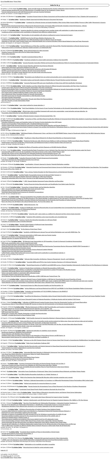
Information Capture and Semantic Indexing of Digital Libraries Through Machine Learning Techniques (48, 80)
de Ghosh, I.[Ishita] (6, 111)
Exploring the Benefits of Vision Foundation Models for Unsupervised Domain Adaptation (26, 91)
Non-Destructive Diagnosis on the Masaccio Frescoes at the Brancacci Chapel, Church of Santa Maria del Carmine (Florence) (36, 155)
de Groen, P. (4, 346)
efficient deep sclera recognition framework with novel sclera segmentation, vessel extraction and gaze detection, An (55, 111)
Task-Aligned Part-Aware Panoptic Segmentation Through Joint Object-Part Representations (27, 99)
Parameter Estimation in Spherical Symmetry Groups (16, 248)
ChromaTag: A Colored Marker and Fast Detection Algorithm (38, 187)
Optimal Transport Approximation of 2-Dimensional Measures (19, 209)
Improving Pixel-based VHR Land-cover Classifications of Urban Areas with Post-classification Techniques (53, 83)
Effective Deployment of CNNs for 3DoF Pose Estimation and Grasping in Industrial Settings (50, 307)
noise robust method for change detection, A (32, 105)
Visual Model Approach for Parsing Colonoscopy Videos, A (18, 359)
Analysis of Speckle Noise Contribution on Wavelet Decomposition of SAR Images (41, 268)
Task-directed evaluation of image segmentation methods (18, 226)
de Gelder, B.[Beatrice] (7, 60)
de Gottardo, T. (5, 197)
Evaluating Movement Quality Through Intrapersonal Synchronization (39, 158)
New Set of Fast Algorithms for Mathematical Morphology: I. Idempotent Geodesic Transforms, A (50, 403)
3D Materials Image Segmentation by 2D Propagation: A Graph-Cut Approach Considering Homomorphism (52, 241)
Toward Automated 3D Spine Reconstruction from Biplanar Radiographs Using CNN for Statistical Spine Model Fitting (34, 422)
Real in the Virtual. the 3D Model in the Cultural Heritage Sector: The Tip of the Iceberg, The (27, 201)
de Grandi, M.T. (5, 285)
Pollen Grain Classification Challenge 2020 (38, 343)
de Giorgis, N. (4, 158)
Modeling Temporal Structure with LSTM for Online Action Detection (21, 52)
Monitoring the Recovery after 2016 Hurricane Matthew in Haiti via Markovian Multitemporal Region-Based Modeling (56, 141)
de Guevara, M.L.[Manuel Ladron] (10, 397)
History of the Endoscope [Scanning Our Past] (14, 355)
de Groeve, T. (4, 363)
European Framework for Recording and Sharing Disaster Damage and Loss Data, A (42, 363)
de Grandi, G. (4, 268)
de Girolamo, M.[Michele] (8, 167)
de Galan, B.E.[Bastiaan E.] (8, 16)
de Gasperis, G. (5, 38)
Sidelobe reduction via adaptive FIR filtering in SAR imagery (18, 238)
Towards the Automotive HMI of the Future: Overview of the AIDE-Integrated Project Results (27, 178)
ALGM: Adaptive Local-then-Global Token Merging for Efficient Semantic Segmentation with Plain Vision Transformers (54, 86)
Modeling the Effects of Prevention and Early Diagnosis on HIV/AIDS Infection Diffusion (43, 147)
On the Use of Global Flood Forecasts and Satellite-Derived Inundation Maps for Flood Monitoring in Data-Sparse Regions (35, 367)
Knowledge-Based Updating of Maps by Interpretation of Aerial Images (39, 432)
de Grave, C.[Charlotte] (7, 296)
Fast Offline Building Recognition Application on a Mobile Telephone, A (38, 374)
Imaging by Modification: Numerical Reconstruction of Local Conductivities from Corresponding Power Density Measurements (55, 207)
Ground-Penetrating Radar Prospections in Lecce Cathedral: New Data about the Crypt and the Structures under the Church (56, 150)
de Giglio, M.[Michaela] (7, 119)
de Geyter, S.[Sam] (6, 108)
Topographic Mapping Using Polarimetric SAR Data (16, 274)
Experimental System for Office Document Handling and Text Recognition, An (41, 285)
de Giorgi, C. (4, 147)
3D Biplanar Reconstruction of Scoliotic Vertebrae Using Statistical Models (39, 409)
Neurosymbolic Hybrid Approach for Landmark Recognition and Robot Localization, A (25, 337)
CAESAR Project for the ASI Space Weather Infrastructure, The (37, 38)
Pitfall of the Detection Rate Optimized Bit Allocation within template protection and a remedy (46, 377)
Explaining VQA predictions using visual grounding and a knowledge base (47, 217)
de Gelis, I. (3, 66)
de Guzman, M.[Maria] (7, 444)
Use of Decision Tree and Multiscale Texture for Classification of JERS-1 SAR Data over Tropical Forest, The (31, 276)
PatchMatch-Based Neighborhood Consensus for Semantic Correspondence (23, 192)
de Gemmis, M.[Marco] (7, 77)
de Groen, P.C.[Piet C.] (7, 352)
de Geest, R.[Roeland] (7, 50)
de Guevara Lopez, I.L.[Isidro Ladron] (11, 392)
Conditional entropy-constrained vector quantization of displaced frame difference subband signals (29, 32)
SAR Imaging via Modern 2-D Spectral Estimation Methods (18, 237)
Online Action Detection (8, 54)
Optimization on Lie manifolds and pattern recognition (40, 444)
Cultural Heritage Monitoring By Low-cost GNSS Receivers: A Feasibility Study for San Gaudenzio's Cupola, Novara (33, 10)
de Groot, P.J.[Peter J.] (7, 383)
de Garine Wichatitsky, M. (8, 22)
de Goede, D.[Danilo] (6, 181)
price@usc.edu (7, 456)
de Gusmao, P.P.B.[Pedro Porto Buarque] (12, 438)
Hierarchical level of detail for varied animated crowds (38, 447)
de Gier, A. (3, 116)
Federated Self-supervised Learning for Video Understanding (51, 438)
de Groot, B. (4, 374)
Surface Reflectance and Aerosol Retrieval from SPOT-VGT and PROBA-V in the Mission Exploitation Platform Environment (58, 288)
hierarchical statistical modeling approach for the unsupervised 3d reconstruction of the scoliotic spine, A (31, 416)
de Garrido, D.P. (5, 30)
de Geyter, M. (4, 105)
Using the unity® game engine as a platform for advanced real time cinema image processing (54, 214)
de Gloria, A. (4, 175)
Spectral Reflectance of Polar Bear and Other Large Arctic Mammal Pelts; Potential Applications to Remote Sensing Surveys (55, 46)
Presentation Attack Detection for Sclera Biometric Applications (19, 113)
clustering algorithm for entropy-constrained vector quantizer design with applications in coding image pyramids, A (52, 30)
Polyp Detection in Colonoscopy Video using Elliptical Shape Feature (20, 357)
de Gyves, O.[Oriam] (6, 447)
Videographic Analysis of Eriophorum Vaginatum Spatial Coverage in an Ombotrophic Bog (26, 47)
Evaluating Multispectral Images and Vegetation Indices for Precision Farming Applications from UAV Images (32, 122)
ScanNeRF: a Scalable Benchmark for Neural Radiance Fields (18, 315)
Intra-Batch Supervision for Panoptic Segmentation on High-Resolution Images (23, 96)
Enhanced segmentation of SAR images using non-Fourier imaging (38, 235)
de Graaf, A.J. (4, 220)
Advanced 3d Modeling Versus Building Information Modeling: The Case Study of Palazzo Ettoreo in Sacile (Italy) (51, 197)
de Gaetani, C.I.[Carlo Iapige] (9, 8)
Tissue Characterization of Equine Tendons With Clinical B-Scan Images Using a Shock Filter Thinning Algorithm (32, 421)
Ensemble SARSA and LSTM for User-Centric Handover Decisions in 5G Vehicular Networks (52, 262)
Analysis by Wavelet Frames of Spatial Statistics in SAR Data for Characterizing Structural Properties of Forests (51, 279)
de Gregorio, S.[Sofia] (6, 340)
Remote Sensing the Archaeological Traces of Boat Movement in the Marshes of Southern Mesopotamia (57, 386)
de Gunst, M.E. (5, 432)
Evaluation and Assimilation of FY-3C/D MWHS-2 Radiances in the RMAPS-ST (46, 291)
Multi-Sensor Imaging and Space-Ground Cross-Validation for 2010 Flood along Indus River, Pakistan (29, 365)
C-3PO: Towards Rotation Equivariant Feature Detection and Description (43, 181)
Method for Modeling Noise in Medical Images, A (15, 417)
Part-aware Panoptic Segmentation (11, 97)
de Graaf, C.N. (4, 224)
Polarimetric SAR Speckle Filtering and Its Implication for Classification (21, 271)
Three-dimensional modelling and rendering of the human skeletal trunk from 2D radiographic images (30, 419)
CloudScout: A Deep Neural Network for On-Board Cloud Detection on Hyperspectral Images (50, 138)
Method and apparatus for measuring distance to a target (40, 383)
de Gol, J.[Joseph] (5, 187)
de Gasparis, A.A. (5, 35)
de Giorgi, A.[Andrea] (6, 141)
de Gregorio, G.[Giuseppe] (8, 318)
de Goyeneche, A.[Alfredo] (8, 217)
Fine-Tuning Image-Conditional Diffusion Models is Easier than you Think (22, 92)
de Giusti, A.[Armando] (7, 172)
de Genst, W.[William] (7, 83)
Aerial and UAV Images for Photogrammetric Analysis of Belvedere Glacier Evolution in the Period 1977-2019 (58, 8)
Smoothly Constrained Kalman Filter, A (32, 57)
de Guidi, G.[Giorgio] (6, 400)
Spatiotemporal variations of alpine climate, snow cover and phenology (21, 326)
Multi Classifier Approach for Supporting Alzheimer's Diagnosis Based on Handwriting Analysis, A (53, 318)
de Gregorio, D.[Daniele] (7, 307)
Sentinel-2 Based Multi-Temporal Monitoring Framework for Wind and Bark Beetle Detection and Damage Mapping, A (34, 125)
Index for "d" (4, 450)
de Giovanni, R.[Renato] (7, 164)
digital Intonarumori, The (31, 204)
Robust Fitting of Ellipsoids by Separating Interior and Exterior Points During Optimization (57, 392)
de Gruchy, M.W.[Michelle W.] (9, 386)
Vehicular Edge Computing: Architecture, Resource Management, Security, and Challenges (49, 259)
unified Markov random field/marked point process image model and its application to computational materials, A (33, 253)
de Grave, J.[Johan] (6, 302)
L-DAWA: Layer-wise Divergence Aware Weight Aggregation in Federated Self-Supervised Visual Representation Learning (35, 440)
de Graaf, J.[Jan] (5, 229)
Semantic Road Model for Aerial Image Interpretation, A (17, 433)
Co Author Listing (22, 8)
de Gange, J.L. (4, 19)
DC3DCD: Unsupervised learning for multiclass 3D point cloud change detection (24, 70)
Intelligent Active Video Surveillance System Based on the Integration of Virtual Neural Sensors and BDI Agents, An (33, 335)
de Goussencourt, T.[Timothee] (9, 214)
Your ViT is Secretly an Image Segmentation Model (16, 100)
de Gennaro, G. (5, 80)
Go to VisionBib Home (7, 1)
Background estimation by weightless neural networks (42, 330)
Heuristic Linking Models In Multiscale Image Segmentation (36, 224)
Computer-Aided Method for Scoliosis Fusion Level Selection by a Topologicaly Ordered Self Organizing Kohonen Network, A (36, 411)
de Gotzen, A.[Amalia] (7, 204)
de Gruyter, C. (4, 389)
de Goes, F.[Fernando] (7, 184)
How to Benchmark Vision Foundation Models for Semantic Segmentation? (22, 94)
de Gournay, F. (5, 207)
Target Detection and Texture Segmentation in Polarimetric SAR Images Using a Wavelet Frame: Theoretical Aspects (34, 282)
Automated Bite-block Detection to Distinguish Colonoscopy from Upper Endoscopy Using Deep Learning (53, 352)
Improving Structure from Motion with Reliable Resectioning (18, 190)
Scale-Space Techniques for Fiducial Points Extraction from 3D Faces (20, 159)
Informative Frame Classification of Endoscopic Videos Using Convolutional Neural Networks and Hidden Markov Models (51, 371)
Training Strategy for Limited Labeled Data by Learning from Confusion (21, 348)
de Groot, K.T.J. (5, 377)
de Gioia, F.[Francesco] (7, 138)
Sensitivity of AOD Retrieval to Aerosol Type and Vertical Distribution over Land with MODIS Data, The (52, 232)
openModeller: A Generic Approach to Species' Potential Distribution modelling (47, 164)
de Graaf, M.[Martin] (6, 232)
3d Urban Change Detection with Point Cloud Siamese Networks (35, 66)
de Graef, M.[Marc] (6, 241)
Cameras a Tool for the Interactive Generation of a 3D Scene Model (38, 220)
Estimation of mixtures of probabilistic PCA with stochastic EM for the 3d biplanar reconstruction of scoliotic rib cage (34, 414)
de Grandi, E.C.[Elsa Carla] (8, 265)
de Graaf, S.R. (4, 235)
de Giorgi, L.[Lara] (6, 150)
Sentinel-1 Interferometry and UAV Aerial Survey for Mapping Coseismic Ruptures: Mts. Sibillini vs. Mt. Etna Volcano (55, 400)
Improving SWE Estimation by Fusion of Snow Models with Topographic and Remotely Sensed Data (29, 323)
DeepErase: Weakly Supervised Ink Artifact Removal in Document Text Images (41, 19)
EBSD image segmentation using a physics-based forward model (19, 243)
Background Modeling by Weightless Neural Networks (17, 332)
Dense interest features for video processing (36, 50)
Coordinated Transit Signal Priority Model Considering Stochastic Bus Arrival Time (42, 389)
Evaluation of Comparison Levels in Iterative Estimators (17, 221)
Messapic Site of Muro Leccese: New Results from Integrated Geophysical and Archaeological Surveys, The (31, 153)
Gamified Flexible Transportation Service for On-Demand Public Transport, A (40, 175)
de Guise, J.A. (4, 409)
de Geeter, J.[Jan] (5, 57)
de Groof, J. (4, 371)
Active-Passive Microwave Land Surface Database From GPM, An (19, 67)
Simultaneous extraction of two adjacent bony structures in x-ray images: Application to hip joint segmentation (32, 406)
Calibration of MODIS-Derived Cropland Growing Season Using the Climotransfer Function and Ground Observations (55, 302)
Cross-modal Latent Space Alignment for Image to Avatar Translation (50, 397)
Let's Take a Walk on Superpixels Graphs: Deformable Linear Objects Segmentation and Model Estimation (31, 310)
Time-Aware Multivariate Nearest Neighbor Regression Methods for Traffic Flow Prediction (27, 176)
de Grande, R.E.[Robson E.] (8, 262)
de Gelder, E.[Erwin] (6, 63)
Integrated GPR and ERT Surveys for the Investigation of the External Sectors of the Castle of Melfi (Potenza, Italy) (33, 152)
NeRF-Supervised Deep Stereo (10, 312)
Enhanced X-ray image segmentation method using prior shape (19, 412)
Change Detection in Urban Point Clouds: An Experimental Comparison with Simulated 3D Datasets (29, 69)
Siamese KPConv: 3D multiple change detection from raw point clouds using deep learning (27, 72)
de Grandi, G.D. (5, 279)
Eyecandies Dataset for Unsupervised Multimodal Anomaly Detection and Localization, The (27, 308)
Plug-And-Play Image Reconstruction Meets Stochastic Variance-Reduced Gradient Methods (27, 249)
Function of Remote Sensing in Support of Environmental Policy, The (37, 116)
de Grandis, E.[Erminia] (7, 288)
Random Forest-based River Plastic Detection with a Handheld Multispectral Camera (25, 124)
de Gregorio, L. (5, 321)
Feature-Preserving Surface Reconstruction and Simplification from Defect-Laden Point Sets (49, 184)
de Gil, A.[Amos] (5, 133)
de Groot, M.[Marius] (7, 380)
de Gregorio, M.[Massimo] (8, 330)
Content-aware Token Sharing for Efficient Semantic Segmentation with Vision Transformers (27, 87)
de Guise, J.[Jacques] (6, 403)
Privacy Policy (17, 1)
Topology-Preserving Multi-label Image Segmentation (16, 251)
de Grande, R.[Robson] (7, 259)
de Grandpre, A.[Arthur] (7, 291)
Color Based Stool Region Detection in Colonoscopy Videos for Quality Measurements (25, 354)
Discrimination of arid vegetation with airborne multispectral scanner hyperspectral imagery (47, 35)
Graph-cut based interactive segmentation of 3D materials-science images (22, 244)
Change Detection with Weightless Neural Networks (16, 334)
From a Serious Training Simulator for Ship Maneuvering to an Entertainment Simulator (49, 172)
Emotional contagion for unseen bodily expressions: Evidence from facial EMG (46, 60)
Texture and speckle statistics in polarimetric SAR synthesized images (21, 273)
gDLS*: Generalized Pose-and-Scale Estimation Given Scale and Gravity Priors (23, 189)
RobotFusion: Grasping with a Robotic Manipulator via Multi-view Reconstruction (24, 313)
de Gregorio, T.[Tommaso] (8, 343)
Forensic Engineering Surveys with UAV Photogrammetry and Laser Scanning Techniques (26, 12)
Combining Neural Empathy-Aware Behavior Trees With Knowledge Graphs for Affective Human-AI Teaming (31, 39)
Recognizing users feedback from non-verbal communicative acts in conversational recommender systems (54, 77)
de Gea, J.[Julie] (5, 46)
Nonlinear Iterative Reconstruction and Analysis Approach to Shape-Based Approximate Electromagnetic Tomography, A (52, 346)
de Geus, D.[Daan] (6, 86)
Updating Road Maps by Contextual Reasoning (14, 435)
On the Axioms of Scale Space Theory (31, 229)
